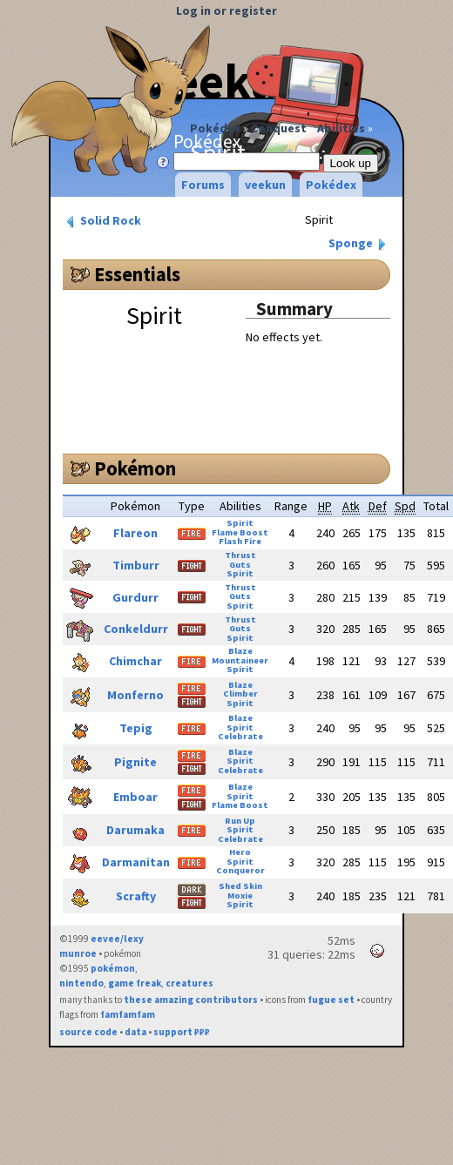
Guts (240, 564)
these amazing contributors (191, 999)
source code (88, 1032)
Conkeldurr (136, 628)
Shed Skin (240, 886)
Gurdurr (135, 597)
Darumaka (135, 830)
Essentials (137, 274)
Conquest (279, 128)
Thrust (240, 555)
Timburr (135, 565)
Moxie (240, 895)
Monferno (135, 695)
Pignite (135, 762)
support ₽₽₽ (181, 1032)
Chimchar (135, 661)
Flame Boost (240, 532)
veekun (265, 184)
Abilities (341, 128)
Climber (240, 693)
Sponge (358, 243)
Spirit (240, 523)
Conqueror (240, 870)
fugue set (331, 999)
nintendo (81, 983)
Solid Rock (102, 220)
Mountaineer (240, 660)
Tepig (135, 728)
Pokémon (135, 468)
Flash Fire (240, 541)
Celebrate (240, 736)
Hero (240, 852)
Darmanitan (136, 862)
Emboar (135, 797)
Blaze (240, 651)
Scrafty (136, 896)
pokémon (113, 968)
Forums (203, 184)
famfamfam (127, 1014)
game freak (134, 983)
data (135, 1032)
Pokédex (215, 128)
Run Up (240, 820)
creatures (189, 983)
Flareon (135, 533)
